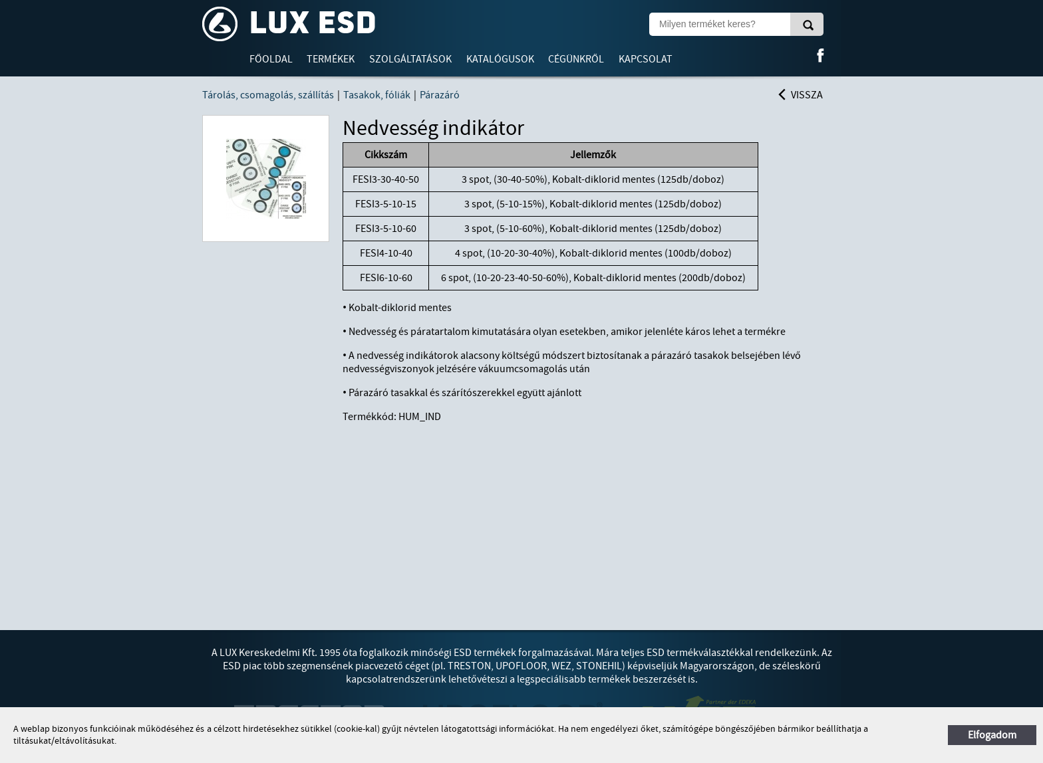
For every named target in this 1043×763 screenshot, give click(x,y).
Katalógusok (500, 59)
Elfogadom (992, 735)
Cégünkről (576, 59)
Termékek (331, 59)
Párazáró (440, 95)
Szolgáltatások (410, 59)
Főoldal (271, 59)
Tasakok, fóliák (376, 95)
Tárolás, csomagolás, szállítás (268, 95)
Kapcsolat (645, 59)
